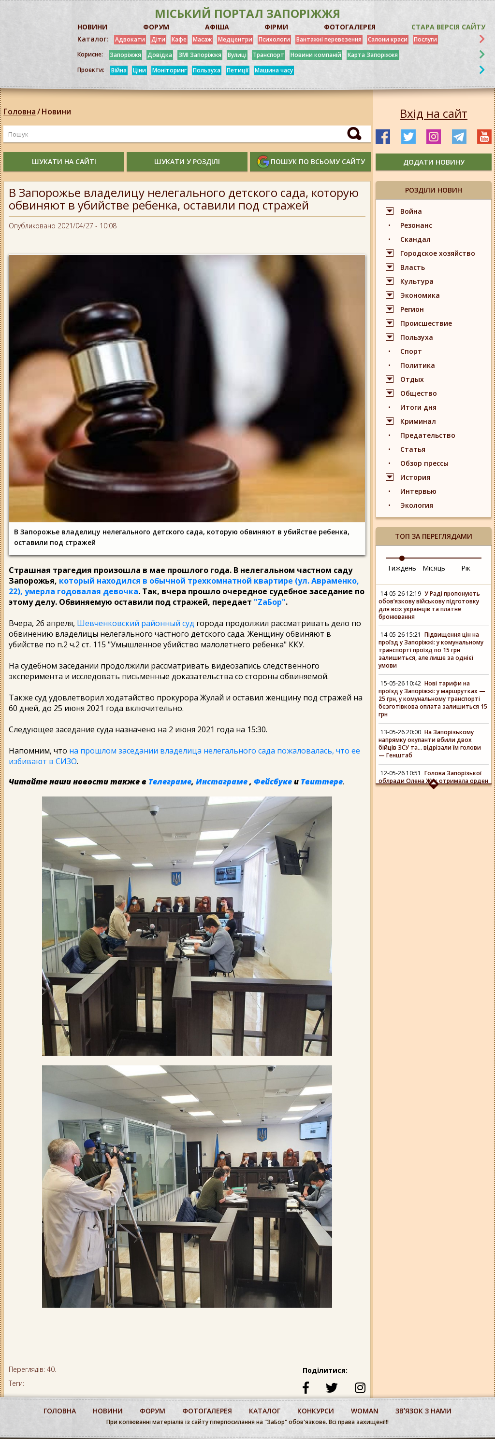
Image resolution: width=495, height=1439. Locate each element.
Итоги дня (418, 407)
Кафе (179, 39)
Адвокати (130, 39)
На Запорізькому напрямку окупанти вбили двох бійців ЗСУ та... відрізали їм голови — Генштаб (430, 743)
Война (411, 211)
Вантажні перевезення (329, 39)
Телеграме (169, 781)
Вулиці (237, 55)
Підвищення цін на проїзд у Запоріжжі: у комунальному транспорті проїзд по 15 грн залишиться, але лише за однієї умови (431, 650)
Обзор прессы (424, 463)
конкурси (315, 1410)
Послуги (425, 39)
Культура (417, 281)
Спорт (411, 351)
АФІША (217, 26)
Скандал (415, 239)
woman (365, 1410)
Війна (119, 70)
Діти (158, 39)
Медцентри (235, 39)
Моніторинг (169, 70)
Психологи (274, 39)
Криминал (418, 421)
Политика (417, 365)
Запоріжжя (125, 55)
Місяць (433, 568)
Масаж (202, 39)
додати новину (434, 162)
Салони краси (388, 39)
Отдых (412, 379)
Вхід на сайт (433, 113)
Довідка (159, 55)
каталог (264, 1410)
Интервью (418, 491)
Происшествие (426, 323)
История (415, 477)
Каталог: (92, 39)
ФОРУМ (156, 26)
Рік (465, 568)
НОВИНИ (92, 26)
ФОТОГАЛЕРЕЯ (350, 26)
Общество (418, 393)
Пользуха (206, 70)
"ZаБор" (270, 602)
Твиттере (322, 781)
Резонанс (416, 225)
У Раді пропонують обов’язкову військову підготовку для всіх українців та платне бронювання (429, 605)
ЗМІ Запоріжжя (199, 55)
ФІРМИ (276, 26)
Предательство (427, 435)
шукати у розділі (187, 161)
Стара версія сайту (448, 26)
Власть (412, 267)
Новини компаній (316, 55)
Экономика (420, 295)
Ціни (139, 70)
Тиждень (401, 568)
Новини (56, 111)
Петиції (237, 70)
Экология (416, 505)
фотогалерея (207, 1410)
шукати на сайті (64, 161)
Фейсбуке (273, 781)
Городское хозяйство (437, 253)
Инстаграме (222, 781)
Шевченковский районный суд (135, 623)
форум (152, 1410)
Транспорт (268, 55)
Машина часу (274, 70)
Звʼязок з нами (423, 1410)
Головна (19, 111)
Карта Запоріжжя (373, 55)
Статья (412, 449)
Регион (412, 309)
